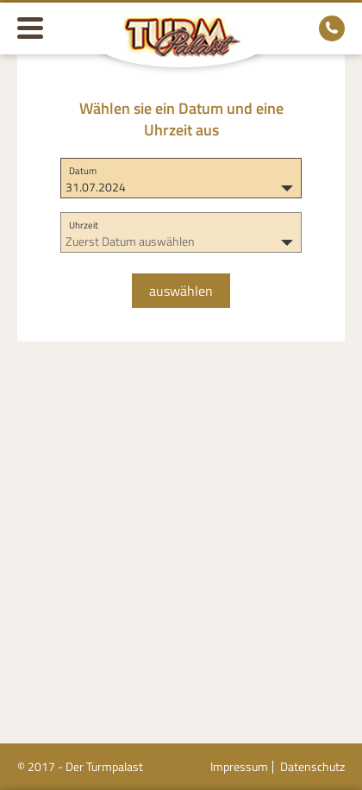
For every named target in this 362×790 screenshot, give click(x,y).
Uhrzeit (83, 225)
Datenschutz (312, 766)
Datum (83, 171)
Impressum (239, 766)
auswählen (181, 290)
